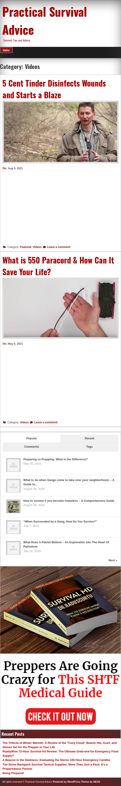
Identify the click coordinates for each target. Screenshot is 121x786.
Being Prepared (13, 773)
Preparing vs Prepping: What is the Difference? (55, 459)
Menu (6, 50)
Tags (89, 446)
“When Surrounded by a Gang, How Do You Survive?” (60, 521)
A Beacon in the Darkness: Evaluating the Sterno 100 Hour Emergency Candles (56, 760)
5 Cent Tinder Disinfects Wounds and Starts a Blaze (54, 89)
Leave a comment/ (58, 247)
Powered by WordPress (66, 781)
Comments (31, 446)
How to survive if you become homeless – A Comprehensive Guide (68, 500)
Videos (37, 247)
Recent (89, 438)
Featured (25, 247)
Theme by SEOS (90, 781)
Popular (31, 438)
